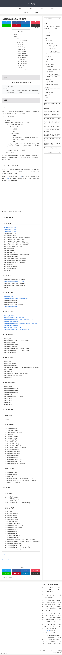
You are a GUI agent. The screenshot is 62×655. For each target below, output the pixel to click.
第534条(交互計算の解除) (10, 307)
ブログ (50, 651)
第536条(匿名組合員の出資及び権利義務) (14, 318)
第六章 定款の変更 (52, 76)
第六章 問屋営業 (22, 54)
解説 (16, 36)
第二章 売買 (21, 46)
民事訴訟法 (47, 87)
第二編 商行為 (20, 42)
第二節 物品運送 (23, 62)
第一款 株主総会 (53, 74)
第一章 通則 (50, 92)
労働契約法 (47, 35)
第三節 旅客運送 (23, 64)
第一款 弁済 (52, 48)
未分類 (46, 97)
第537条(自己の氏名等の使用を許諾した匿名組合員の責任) (18, 320)
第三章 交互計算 (22, 48)
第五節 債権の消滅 (53, 46)
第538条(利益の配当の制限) (11, 322)
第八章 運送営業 (22, 58)
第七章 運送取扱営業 (23, 56)
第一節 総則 (22, 60)
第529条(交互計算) (8, 297)
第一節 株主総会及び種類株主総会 (53, 70)
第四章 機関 (50, 67)
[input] (52, 18)
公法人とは (19, 38)
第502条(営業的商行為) (10, 230)
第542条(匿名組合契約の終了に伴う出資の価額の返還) (17, 330)
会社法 (46, 61)
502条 (7, 179)
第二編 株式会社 (50, 64)
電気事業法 (47, 95)
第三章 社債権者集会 (52, 84)
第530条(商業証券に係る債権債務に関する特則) (16, 299)
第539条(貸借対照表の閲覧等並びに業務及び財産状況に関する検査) (20, 324)
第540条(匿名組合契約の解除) (11, 326)
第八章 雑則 (50, 59)
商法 (4, 555)
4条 (21, 177)
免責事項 (44, 590)
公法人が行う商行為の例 (22, 40)
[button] (60, 18)
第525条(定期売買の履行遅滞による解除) (14, 282)
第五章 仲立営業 (22, 52)
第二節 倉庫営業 (23, 69)
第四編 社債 (49, 79)
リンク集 (54, 651)
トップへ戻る (5, 560)
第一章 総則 (21, 44)
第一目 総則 (54, 51)
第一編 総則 (49, 56)
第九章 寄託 (21, 65)
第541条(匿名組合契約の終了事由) (12, 328)
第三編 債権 (49, 40)
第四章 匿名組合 (22, 50)
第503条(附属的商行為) (10, 232)
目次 (19, 31)
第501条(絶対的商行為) (10, 228)
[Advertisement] (21, 198)
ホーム (36, 651)
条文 (16, 34)
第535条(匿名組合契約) (10, 316)
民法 (46, 38)
